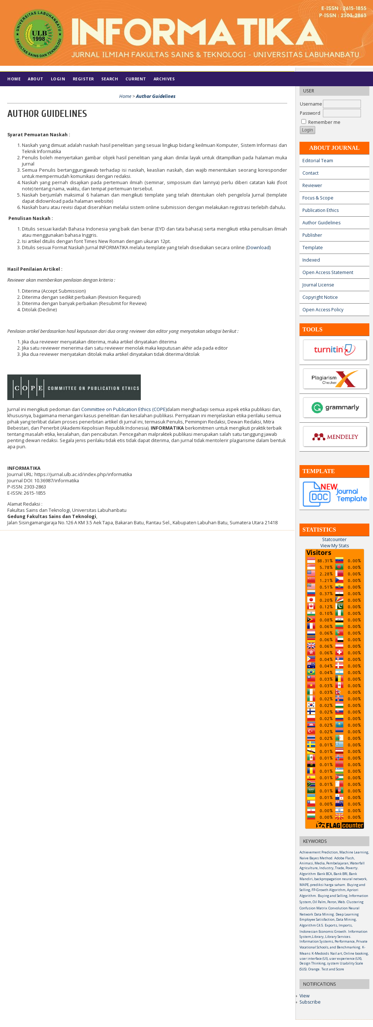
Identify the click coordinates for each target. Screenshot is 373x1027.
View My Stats (334, 546)
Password (310, 113)
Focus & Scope (318, 198)
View (304, 996)
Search (109, 78)
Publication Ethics (320, 210)
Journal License (318, 285)
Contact (310, 173)
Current (135, 78)
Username (311, 104)
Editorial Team (317, 160)
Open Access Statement (327, 272)
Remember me (324, 122)
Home (13, 78)
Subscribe (310, 1002)
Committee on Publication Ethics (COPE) (124, 409)
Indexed (311, 260)
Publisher (312, 235)
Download (258, 247)
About (36, 78)
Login (58, 78)
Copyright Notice (320, 297)
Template (312, 247)
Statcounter (334, 539)
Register (83, 78)
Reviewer (312, 185)
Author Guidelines (321, 223)
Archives (164, 78)
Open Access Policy (322, 310)
